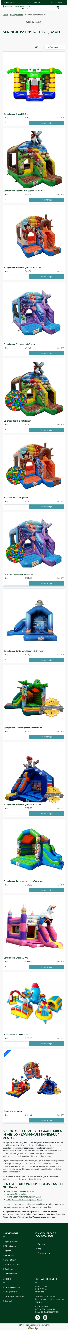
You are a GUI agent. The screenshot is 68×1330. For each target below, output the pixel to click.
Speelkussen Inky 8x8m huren (16, 1034)
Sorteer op (39, 47)
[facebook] (37, 1317)
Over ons (41, 1244)
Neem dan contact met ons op (15, 1207)
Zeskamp (9, 1269)
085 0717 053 (49, 1296)
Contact (8, 1301)
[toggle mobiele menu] (63, 7)
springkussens (9, 1179)
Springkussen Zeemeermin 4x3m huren (20, 344)
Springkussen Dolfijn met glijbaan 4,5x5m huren (24, 651)
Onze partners (44, 1253)
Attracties (9, 1255)
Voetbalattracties (12, 1264)
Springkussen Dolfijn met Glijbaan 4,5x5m (23, 1197)
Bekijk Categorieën (34, 22)
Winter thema (11, 1274)
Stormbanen (10, 1246)
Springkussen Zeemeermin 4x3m (20, 1191)
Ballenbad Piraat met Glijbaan (18, 1194)
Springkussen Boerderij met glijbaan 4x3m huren (24, 191)
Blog (39, 1249)
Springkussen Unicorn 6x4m (16, 958)
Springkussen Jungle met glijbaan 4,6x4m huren (24, 881)
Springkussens (16, 14)
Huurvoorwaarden (12, 1287)
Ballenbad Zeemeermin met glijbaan (19, 574)
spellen (19, 1179)
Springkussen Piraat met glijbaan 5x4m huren (23, 804)
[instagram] (45, 1317)
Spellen (8, 1251)
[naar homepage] (16, 7)
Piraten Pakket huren (13, 1111)
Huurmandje (46, 123)
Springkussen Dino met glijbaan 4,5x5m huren (23, 728)
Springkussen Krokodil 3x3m (16, 114)
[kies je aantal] (16, 123)
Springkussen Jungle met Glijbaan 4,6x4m (24, 1200)
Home (5, 14)
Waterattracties (11, 1260)
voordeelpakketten (33, 1179)
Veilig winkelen (11, 1292)
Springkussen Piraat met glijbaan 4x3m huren (23, 267)
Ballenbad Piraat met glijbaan (16, 497)
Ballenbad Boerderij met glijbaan (17, 421)
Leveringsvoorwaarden (14, 1296)
